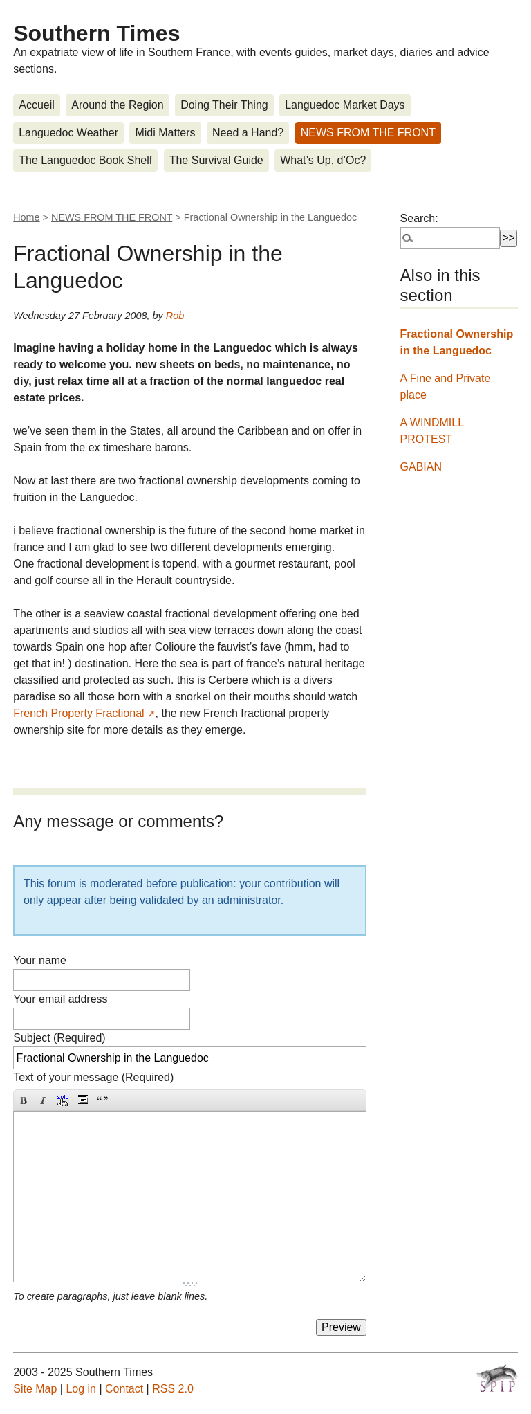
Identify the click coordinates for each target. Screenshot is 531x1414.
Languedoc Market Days (344, 105)
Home (26, 217)
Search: (419, 218)
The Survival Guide (216, 160)
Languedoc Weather (68, 132)
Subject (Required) (59, 1038)
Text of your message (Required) (93, 1077)
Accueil (37, 105)
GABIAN (421, 467)
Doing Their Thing (224, 105)
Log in (81, 1389)
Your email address (60, 999)
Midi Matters (165, 132)
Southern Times (96, 33)
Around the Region (117, 105)
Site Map (35, 1389)
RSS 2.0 (173, 1389)
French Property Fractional (78, 713)
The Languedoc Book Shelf (85, 160)
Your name (39, 960)
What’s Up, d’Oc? (323, 160)
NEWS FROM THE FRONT (368, 132)
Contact (124, 1389)
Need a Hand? (247, 132)
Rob (175, 315)
